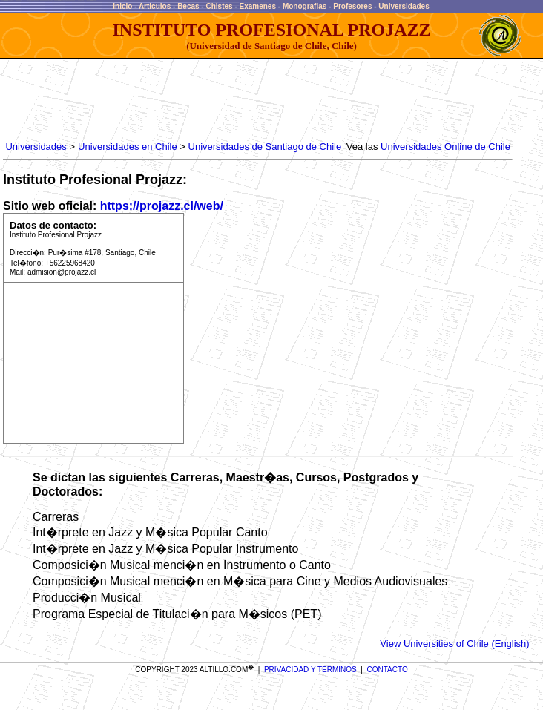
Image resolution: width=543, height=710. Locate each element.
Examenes (258, 6)
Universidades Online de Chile (445, 146)
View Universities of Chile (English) (454, 643)
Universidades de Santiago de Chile (265, 146)
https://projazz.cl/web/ (161, 206)
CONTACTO (387, 669)
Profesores (352, 6)
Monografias (304, 6)
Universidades (403, 6)
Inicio (122, 6)
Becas (188, 6)
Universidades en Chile (127, 146)
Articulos (155, 6)
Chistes (218, 6)
